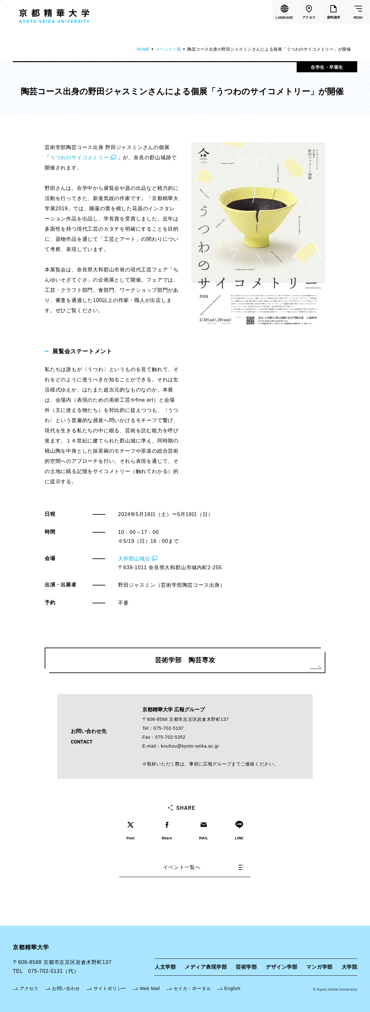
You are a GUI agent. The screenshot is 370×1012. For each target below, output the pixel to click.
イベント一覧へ (203, 867)
